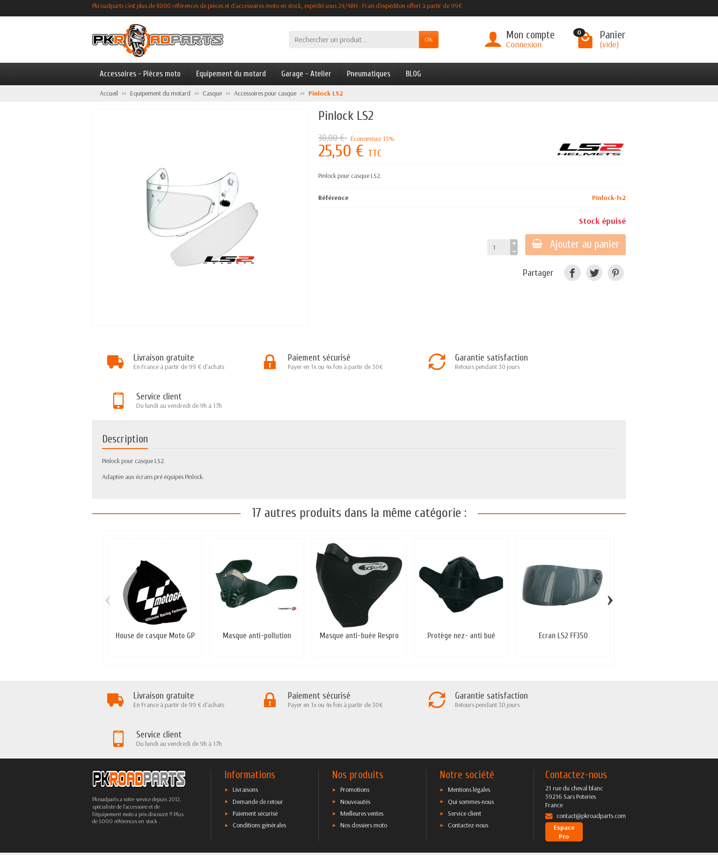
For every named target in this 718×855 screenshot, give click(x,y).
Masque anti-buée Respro (359, 598)
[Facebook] (572, 273)
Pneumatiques (368, 73)
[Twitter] (594, 273)
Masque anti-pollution (257, 598)
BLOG (413, 73)
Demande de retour (258, 726)
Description (125, 402)
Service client (464, 738)
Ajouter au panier (574, 244)
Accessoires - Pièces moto (140, 73)
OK (429, 39)
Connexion (524, 44)
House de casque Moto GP (155, 598)
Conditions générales (259, 750)
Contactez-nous (468, 750)
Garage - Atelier (306, 73)
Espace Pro (564, 756)
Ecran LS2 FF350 (563, 598)
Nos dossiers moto (363, 750)
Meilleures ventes (361, 738)
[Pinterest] (616, 273)
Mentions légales (469, 714)
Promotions (354, 714)
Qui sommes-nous (471, 726)
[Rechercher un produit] (354, 39)
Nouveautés (355, 726)
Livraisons (245, 714)
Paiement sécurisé (255, 738)
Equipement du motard (231, 73)
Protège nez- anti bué (461, 598)
